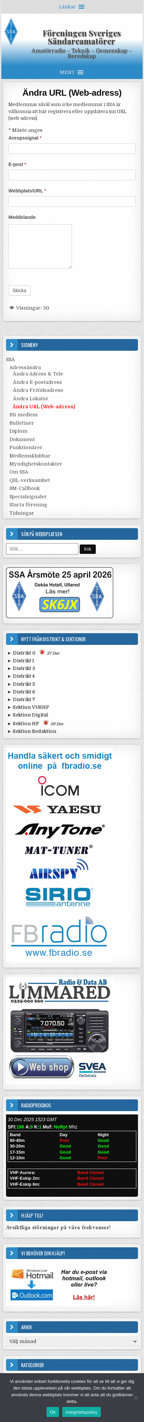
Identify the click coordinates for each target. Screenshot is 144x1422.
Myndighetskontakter (35, 464)
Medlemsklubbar (30, 455)
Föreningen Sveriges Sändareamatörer (82, 36)
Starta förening (28, 504)
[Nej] (135, 1397)
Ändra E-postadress (37, 382)
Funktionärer (26, 447)
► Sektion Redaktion (31, 731)
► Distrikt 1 (20, 660)
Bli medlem (23, 414)
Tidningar (21, 513)
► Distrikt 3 (21, 668)
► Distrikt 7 (21, 699)
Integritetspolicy (81, 1412)
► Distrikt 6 (21, 691)
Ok (53, 1412)
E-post (17, 164)
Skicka (19, 290)
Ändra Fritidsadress (38, 390)
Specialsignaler (28, 496)
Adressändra (25, 367)
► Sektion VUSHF (28, 707)
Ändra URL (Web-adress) (72, 93)
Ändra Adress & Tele (38, 374)
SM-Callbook (24, 488)
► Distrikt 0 (33, 652)
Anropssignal (25, 138)
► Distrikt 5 (21, 684)
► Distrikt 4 (21, 676)
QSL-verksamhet (29, 480)
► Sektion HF (35, 723)
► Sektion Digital (27, 715)
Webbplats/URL (27, 190)
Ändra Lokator (31, 398)
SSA (10, 359)
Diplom (18, 431)
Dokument (22, 439)
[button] (67, 6)
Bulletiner (21, 423)
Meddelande (21, 217)
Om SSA (18, 472)
